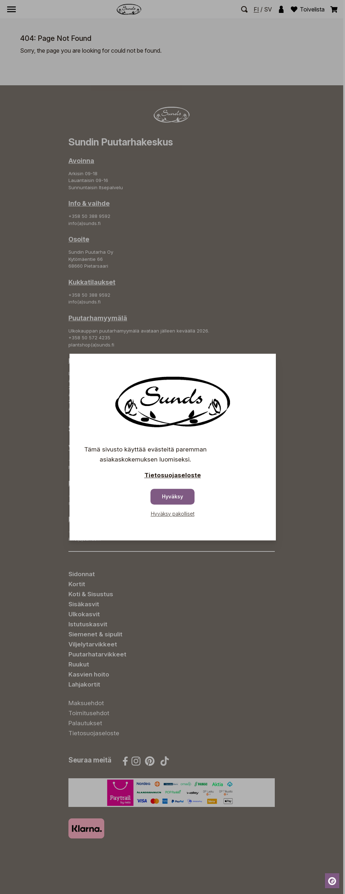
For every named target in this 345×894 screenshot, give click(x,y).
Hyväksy (172, 496)
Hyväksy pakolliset (173, 514)
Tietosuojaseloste (172, 475)
